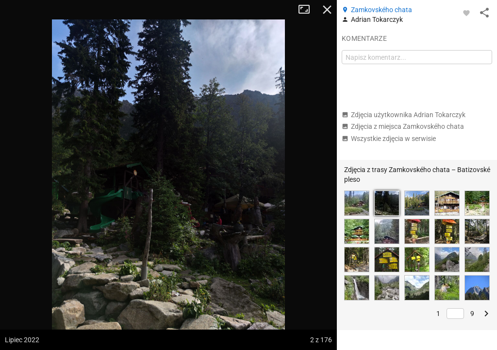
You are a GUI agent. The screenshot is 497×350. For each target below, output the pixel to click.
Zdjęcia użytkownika (403, 115)
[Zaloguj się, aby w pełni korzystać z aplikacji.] (466, 13)
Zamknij (327, 9)
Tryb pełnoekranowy (307, 9)
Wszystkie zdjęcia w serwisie (389, 138)
